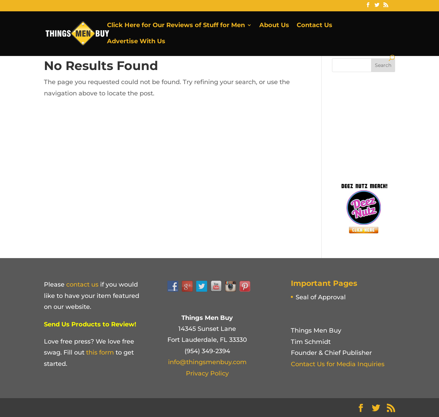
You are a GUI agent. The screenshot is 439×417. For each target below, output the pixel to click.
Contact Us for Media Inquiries (337, 364)
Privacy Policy (207, 373)
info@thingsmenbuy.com (207, 362)
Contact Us (314, 26)
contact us (82, 284)
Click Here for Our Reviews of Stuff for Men (176, 26)
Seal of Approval (321, 297)
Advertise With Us (136, 42)
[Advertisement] (383, 125)
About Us (274, 26)
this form (100, 352)
